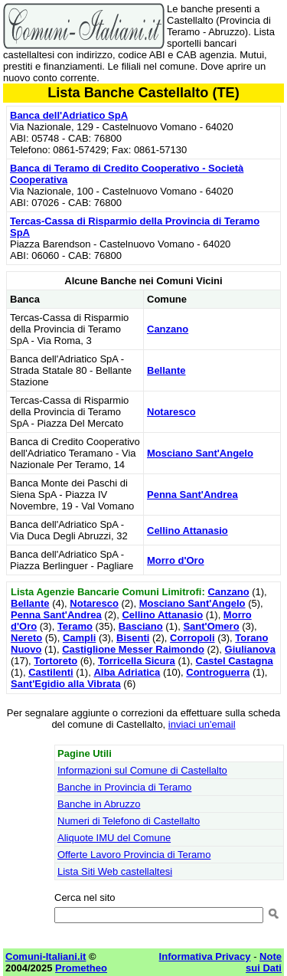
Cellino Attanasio (187, 530)
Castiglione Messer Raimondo (133, 649)
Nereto (26, 638)
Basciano (141, 626)
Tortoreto (55, 660)
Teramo (75, 626)
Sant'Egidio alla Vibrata (66, 683)
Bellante (166, 370)
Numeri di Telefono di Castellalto (128, 821)
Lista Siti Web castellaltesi (114, 871)
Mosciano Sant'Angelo (200, 453)
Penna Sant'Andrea (192, 494)
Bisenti (132, 638)
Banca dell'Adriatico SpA (69, 115)
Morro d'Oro (175, 560)
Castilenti (50, 672)
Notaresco (171, 412)
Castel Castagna (234, 660)
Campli (79, 638)
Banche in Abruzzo (98, 804)
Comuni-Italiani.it (45, 956)
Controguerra (217, 672)
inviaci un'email (202, 724)
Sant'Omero (211, 626)
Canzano (167, 329)
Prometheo (81, 968)
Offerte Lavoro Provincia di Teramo (133, 854)
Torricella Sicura (136, 660)
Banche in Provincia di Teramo (124, 787)
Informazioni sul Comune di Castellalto (142, 770)
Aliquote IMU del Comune (114, 837)
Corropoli (192, 638)
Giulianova (250, 649)
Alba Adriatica (126, 672)
